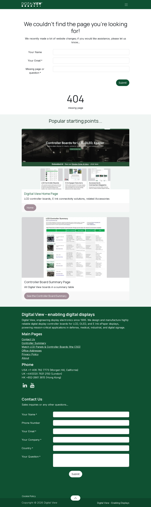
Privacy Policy (30, 354)
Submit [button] (123, 82)
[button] (75, 497)
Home (30, 207)
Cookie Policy (29, 496)
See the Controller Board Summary (46, 296)
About (25, 358)
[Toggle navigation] (126, 4)
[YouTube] (32, 385)
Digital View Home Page (41, 194)
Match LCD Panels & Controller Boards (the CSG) (51, 346)
